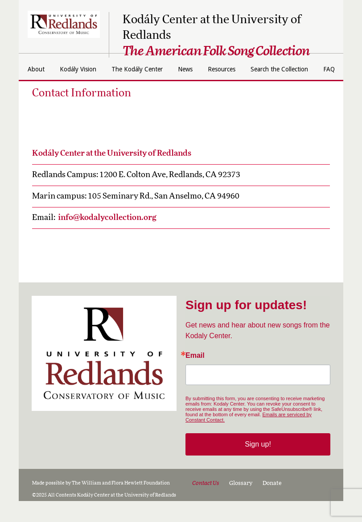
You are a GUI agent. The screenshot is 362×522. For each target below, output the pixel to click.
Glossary (240, 504)
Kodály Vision (119, 69)
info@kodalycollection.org (107, 239)
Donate (272, 504)
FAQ (224, 90)
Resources (284, 69)
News (242, 69)
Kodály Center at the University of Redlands (111, 174)
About (71, 69)
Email (195, 376)
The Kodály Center (187, 69)
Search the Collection (166, 90)
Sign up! (258, 465)
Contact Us (205, 504)
